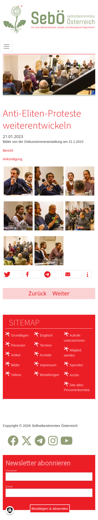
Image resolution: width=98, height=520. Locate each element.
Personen (18, 345)
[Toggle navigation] (6, 46)
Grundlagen (19, 335)
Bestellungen (49, 375)
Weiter (61, 293)
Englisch (46, 335)
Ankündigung (12, 159)
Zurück (37, 293)
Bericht (8, 150)
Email (9, 486)
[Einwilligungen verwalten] (10, 510)
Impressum (48, 365)
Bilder (15, 365)
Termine (46, 345)
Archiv (74, 375)
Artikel (15, 355)
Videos (16, 375)
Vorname (11, 470)
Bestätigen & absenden (50, 508)
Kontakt (45, 355)
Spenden (76, 365)
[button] (12, 274)
